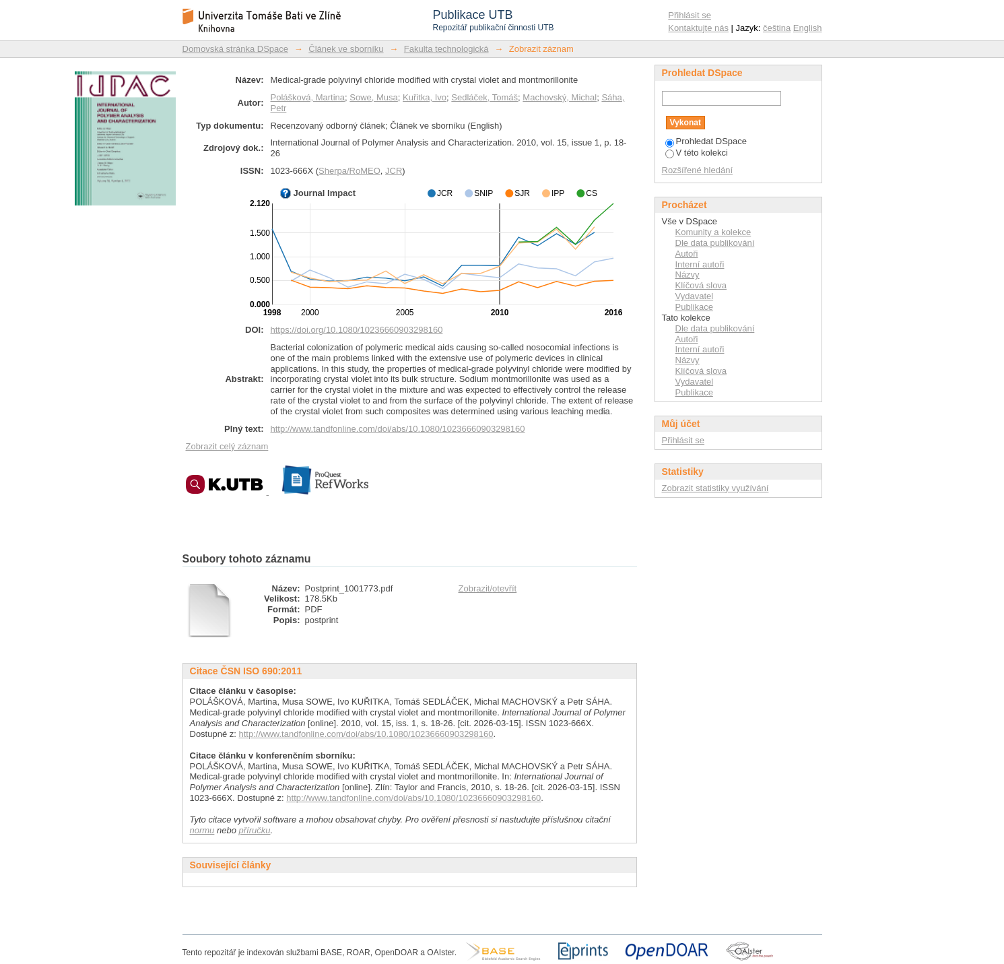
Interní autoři (700, 264)
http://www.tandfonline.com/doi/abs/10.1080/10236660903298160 (398, 429)
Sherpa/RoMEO (349, 171)
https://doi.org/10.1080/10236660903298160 (357, 330)
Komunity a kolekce (713, 232)
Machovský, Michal (560, 97)
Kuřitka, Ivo (424, 97)
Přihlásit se (689, 15)
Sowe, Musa (373, 97)
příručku (255, 830)
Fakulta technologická (446, 49)
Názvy (687, 274)
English (807, 28)
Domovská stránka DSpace (235, 49)
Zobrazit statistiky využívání (715, 488)
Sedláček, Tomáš (484, 97)
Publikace (694, 307)
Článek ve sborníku (345, 49)
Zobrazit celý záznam (227, 446)
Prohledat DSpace (706, 141)
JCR (393, 171)
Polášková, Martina (308, 97)
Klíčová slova (701, 285)
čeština (777, 28)
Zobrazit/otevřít (488, 588)
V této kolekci (696, 153)
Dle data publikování (715, 243)
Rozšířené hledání (697, 170)
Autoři (686, 254)
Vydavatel (694, 296)
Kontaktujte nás (698, 28)
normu (202, 830)
